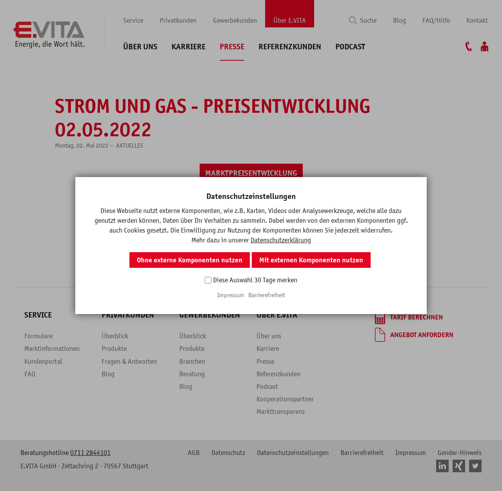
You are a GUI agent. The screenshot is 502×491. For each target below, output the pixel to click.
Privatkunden (178, 20)
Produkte (114, 348)
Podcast (350, 47)
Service (133, 20)
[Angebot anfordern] (414, 335)
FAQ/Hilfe (436, 20)
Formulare (38, 336)
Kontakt (477, 20)
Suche (368, 20)
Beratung (192, 374)
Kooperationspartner (285, 399)
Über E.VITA (289, 20)
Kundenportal (43, 361)
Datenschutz (228, 453)
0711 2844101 (90, 453)
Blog (399, 20)
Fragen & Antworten (129, 361)
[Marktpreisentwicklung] (251, 173)
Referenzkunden (289, 47)
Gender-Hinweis (460, 453)
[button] (232, 203)
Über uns (140, 47)
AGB (194, 453)
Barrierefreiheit (362, 453)
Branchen (192, 361)
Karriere (188, 47)
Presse (232, 47)
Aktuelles (129, 145)
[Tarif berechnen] (409, 317)
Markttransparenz (280, 411)
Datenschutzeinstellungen (293, 453)
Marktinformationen (52, 348)
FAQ (29, 374)
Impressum (410, 453)
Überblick (115, 336)
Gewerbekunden (235, 20)
